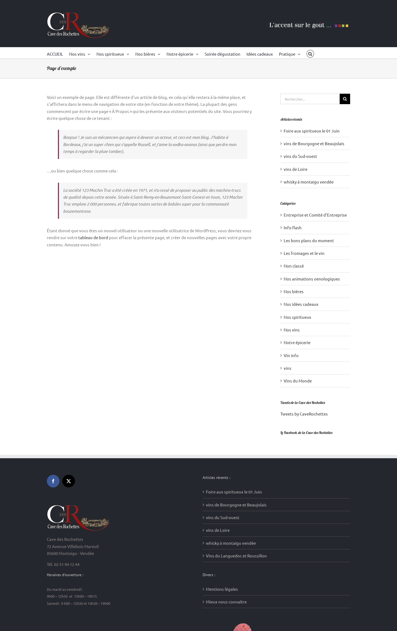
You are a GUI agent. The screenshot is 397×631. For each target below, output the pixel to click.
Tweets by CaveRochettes (304, 413)
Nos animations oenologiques (312, 278)
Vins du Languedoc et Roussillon (236, 462)
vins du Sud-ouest (300, 156)
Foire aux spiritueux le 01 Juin (312, 130)
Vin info (291, 355)
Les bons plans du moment (309, 240)
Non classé (294, 265)
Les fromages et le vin (304, 253)
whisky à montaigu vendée (309, 181)
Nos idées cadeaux (301, 304)
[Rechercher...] (310, 99)
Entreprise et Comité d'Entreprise (315, 214)
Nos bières (294, 291)
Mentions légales (222, 495)
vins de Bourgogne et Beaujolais (314, 143)
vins (287, 368)
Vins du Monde (298, 380)
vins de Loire (295, 169)
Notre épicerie (297, 342)
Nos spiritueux (297, 317)
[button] (310, 52)
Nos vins (292, 329)
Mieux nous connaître (226, 508)
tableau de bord (93, 237)
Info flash (293, 227)
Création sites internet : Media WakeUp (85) (142, 619)
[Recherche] (345, 99)
